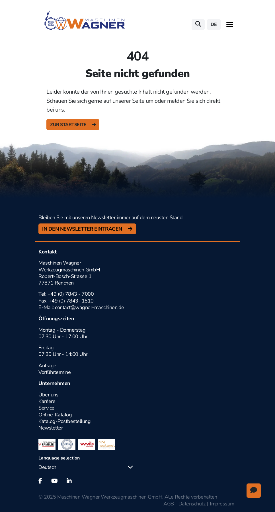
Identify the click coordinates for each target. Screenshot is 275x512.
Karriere (46, 401)
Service (46, 407)
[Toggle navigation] (230, 24)
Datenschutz (192, 503)
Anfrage (47, 365)
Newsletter (50, 427)
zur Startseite (68, 125)
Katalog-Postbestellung (64, 421)
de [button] (214, 24)
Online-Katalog (55, 414)
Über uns (48, 394)
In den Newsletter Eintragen (82, 228)
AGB (168, 503)
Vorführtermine (54, 372)
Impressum (222, 503)
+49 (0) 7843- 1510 (71, 300)
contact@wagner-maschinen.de (90, 307)
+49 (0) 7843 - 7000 (71, 294)
